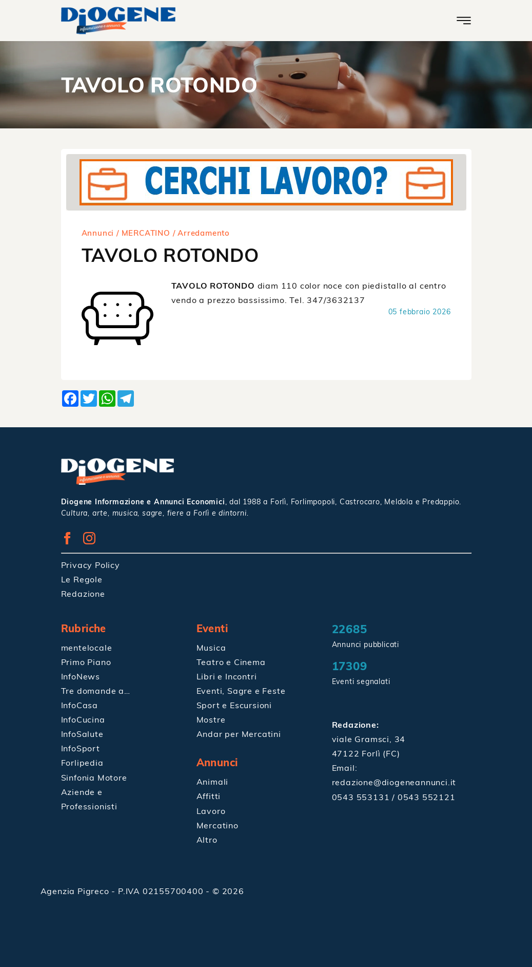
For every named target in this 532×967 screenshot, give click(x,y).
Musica (211, 647)
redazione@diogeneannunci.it (394, 782)
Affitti (208, 795)
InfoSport (80, 748)
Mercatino (217, 824)
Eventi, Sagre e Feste (241, 690)
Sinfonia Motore (94, 776)
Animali (212, 781)
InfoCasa (79, 704)
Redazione (83, 593)
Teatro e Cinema (231, 661)
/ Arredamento (201, 233)
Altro (207, 838)
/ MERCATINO (143, 233)
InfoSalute (82, 733)
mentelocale (86, 647)
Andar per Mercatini (238, 733)
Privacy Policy (90, 564)
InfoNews (80, 676)
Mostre (211, 719)
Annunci (98, 233)
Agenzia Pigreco (76, 890)
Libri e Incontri (226, 676)
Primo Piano (86, 661)
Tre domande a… (95, 690)
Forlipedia (82, 762)
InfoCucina (83, 719)
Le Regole (82, 579)
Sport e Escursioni (234, 704)
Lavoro (211, 810)
